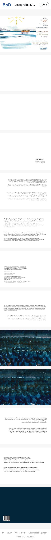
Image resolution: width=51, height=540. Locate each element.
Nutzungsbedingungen (37, 533)
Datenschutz (20, 533)
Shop (44, 4)
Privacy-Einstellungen (25, 536)
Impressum (7, 533)
